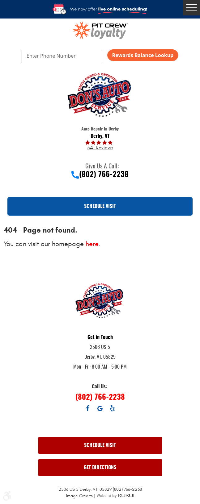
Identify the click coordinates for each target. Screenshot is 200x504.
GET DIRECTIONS (100, 467)
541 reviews (100, 147)
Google (100, 408)
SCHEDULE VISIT (100, 206)
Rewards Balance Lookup (142, 55)
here (92, 244)
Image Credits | (81, 495)
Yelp (112, 408)
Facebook (88, 408)
